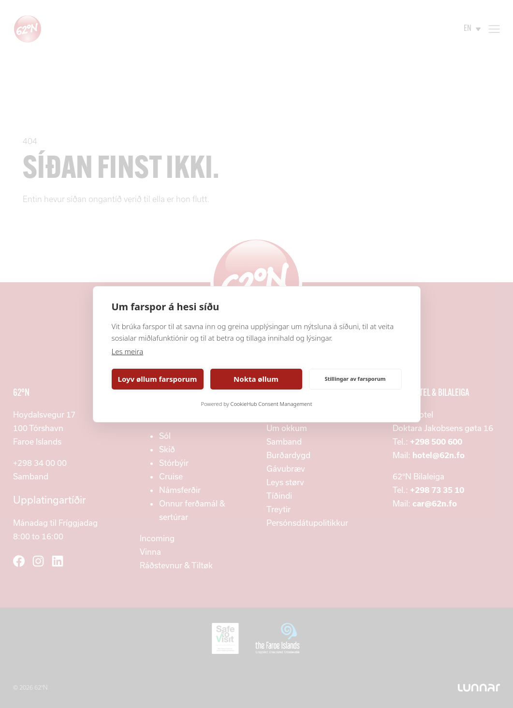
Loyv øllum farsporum (157, 379)
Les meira (128, 351)
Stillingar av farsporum (354, 378)
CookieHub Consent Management (271, 403)
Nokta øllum (256, 379)
